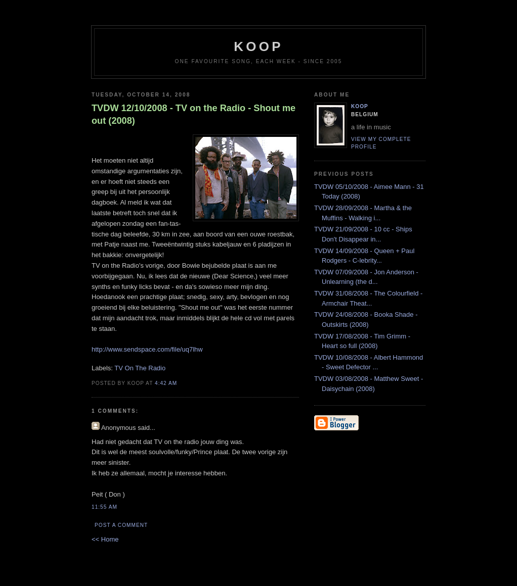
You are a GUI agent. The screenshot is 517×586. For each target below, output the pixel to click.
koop (258, 46)
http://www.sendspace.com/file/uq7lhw (147, 349)
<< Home (105, 539)
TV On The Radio (139, 368)
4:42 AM (166, 383)
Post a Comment (121, 525)
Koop (359, 106)
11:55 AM (104, 507)
